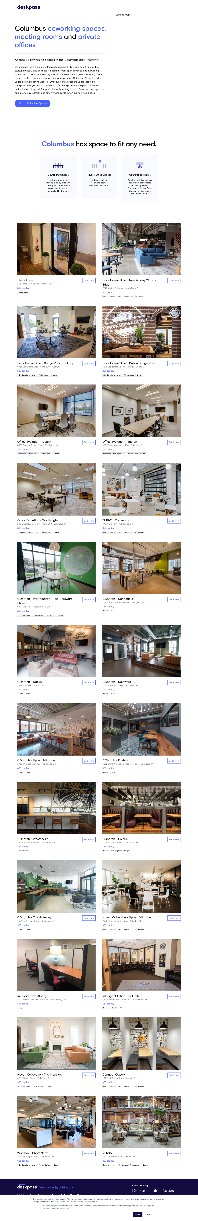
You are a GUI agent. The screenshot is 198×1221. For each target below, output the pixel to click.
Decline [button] (149, 1215)
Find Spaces (65, 7)
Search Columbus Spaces (33, 103)
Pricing (104, 7)
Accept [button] (137, 1215)
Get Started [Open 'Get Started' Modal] (142, 7)
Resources (120, 7)
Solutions (86, 7)
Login (175, 7)
